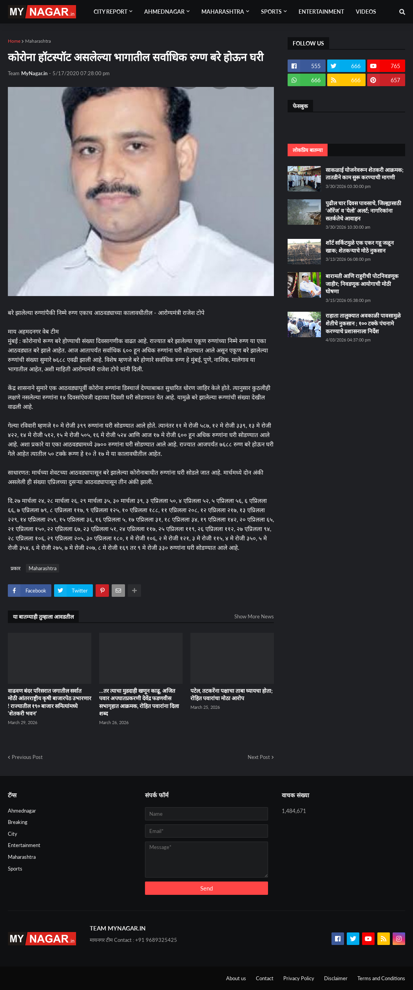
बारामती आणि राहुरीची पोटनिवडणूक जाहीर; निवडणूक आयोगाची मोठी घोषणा (362, 283)
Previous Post (27, 757)
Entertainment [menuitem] (321, 11)
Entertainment (24, 845)
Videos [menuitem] (366, 11)
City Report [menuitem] (110, 11)
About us (236, 978)
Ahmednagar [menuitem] (164, 11)
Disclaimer (336, 978)
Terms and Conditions (381, 978)
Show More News (254, 616)
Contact (265, 978)
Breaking (17, 822)
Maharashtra (38, 41)
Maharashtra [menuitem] (222, 11)
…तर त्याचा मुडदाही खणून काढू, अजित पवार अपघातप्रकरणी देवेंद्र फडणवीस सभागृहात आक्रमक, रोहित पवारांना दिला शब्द (139, 702)
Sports (15, 868)
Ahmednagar (22, 811)
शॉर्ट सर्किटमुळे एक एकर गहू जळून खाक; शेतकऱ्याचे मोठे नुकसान (360, 246)
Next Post (259, 757)
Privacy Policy (298, 978)
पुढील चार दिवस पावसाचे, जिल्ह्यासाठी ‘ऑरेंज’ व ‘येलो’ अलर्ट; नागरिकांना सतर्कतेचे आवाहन (363, 211)
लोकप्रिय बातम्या (307, 150)
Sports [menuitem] (271, 11)
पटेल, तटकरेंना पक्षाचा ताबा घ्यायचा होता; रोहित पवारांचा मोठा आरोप (231, 694)
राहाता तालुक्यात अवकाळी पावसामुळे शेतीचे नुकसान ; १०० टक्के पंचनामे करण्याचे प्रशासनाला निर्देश (363, 323)
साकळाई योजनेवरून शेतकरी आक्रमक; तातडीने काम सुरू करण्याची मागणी (365, 173)
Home (14, 41)
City (12, 834)
